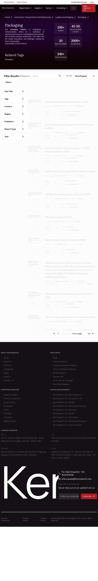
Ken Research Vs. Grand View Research (70, 421)
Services (7, 365)
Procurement (9, 2)
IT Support (8, 417)
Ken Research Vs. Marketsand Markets (70, 406)
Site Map (7, 413)
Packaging (83, 17)
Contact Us (9, 380)
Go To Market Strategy (63, 380)
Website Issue (10, 421)
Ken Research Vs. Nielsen (64, 402)
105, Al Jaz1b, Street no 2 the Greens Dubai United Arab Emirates (74, 439)
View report (50, 104)
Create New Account (79, 2)
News (6, 373)
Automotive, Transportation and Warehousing (32, 17)
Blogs (55, 358)
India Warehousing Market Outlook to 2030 (66, 93)
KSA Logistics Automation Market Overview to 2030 (68, 287)
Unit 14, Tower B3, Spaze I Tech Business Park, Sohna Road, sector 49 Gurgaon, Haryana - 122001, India (22, 439)
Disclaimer (8, 406)
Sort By (69, 76)
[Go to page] (85, 333)
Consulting (60, 8)
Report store (24, 8)
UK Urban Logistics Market (58, 208)
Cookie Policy (43, 519)
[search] (47, 76)
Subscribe (89, 496)
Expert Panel (22, 2)
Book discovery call (88, 8)
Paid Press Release (61, 384)
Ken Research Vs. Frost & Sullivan (67, 425)
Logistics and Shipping (64, 17)
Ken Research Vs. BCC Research (67, 394)
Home (7, 17)
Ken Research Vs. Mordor (64, 413)
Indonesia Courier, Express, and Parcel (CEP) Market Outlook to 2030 (67, 141)
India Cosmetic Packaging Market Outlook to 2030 (70, 162)
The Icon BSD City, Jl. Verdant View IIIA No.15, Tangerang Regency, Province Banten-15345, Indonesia (23, 453)
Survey (48, 8)
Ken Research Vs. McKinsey (65, 410)
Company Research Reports (65, 365)
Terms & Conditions (12, 398)
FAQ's (6, 410)
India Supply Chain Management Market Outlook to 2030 (69, 118)
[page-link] (54, 333)
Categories (8, 369)
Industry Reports (60, 361)
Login (92, 2)
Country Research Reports (64, 369)
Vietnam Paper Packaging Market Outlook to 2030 (70, 308)
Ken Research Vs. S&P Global (65, 417)
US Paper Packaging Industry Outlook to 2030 (67, 185)
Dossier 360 (58, 376)
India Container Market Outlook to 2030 (65, 231)
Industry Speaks (11, 394)
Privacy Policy (10, 402)
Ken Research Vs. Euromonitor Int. (68, 398)
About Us (8, 361)
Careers (7, 376)
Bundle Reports (59, 373)
